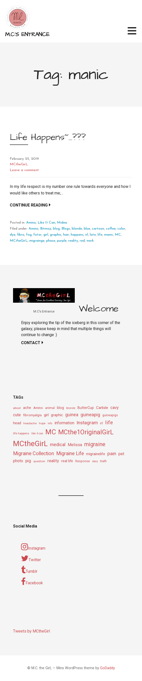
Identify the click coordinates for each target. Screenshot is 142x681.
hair (66, 235)
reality (73, 241)
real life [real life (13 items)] (67, 461)
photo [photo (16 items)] (18, 460)
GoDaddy (107, 668)
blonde (77, 229)
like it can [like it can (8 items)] (37, 433)
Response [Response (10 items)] (82, 461)
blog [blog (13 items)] (60, 408)
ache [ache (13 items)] (27, 408)
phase (50, 241)
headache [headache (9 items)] (30, 423)
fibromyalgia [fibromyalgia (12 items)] (32, 415)
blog (56, 229)
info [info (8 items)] (50, 423)
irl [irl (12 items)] (101, 423)
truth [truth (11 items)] (103, 461)
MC (118, 235)
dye (12, 235)
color (121, 229)
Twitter (31, 558)
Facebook (32, 582)
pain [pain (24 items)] (111, 453)
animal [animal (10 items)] (50, 408)
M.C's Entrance (27, 34)
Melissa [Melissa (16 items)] (75, 444)
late (93, 235)
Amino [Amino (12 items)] (38, 408)
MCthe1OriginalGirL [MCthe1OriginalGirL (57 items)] (86, 432)
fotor (37, 235)
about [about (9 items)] (17, 408)
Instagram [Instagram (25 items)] (87, 423)
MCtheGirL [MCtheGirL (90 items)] (30, 443)
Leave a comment (24, 170)
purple (61, 241)
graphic (55, 235)
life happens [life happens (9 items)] (21, 433)
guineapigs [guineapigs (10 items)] (110, 415)
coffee (111, 229)
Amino (31, 223)
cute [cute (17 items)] (17, 414)
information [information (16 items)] (64, 423)
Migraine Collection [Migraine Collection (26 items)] (33, 453)
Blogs (65, 229)
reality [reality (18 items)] (53, 460)
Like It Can (46, 223)
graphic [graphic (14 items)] (57, 415)
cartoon (98, 229)
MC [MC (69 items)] (50, 432)
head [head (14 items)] (17, 423)
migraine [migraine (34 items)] (94, 444)
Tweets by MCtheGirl (31, 631)
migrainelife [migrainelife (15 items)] (95, 454)
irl (86, 235)
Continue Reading (29, 205)
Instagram (33, 547)
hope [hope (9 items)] (42, 423)
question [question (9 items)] (39, 461)
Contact (30, 342)
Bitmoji (45, 229)
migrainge (36, 241)
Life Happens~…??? (48, 137)
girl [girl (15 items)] (46, 415)
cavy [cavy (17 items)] (114, 407)
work (90, 241)
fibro (20, 235)
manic (108, 235)
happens (77, 235)
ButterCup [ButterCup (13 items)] (86, 408)
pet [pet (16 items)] (121, 453)
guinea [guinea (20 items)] (71, 414)
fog (29, 235)
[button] (135, 33)
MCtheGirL (19, 164)
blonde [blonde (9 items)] (70, 408)
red (82, 241)
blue (87, 229)
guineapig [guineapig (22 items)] (90, 414)
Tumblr (29, 570)
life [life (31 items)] (109, 423)
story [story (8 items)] (95, 461)
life (100, 235)
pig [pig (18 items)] (28, 460)
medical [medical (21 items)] (57, 444)
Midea (62, 223)
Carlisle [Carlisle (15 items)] (102, 407)
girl (45, 235)
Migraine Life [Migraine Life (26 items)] (70, 453)
